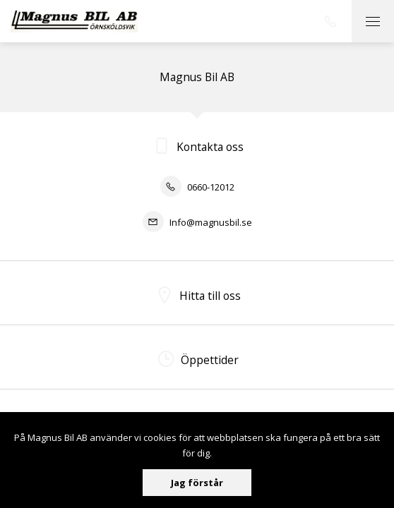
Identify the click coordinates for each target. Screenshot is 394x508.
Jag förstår (197, 482)
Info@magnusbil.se (197, 222)
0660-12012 (197, 187)
